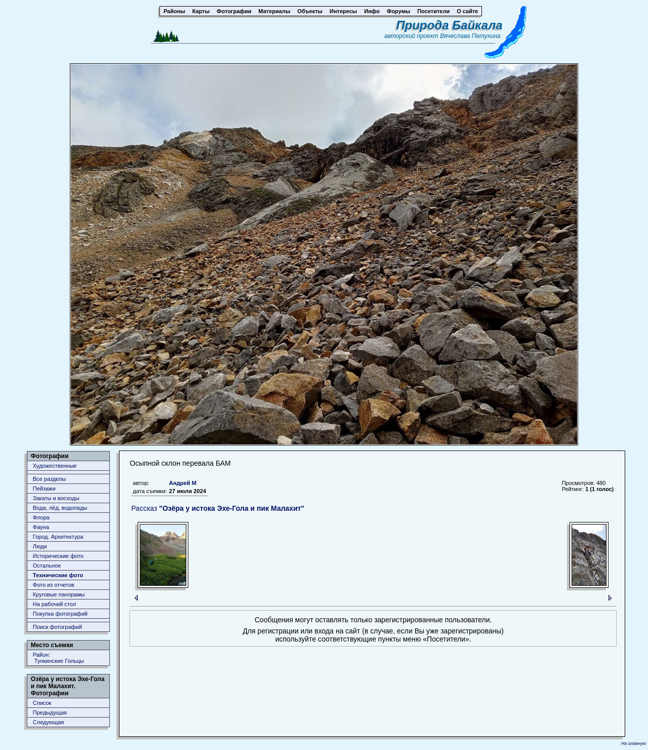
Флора (41, 517)
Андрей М (182, 483)
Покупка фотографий (60, 614)
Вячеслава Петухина (470, 36)
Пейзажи (44, 488)
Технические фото (58, 575)
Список (42, 703)
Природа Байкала (449, 25)
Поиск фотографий (57, 627)
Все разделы (49, 479)
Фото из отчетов (53, 585)
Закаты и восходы (56, 498)
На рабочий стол (54, 604)
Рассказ (217, 508)
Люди (40, 546)
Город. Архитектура (58, 537)
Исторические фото (58, 556)
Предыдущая (50, 712)
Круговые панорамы (59, 594)
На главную (633, 743)
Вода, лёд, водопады (60, 508)
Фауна (41, 527)
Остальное (47, 565)
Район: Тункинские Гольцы (58, 658)
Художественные (55, 466)
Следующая (48, 722)
